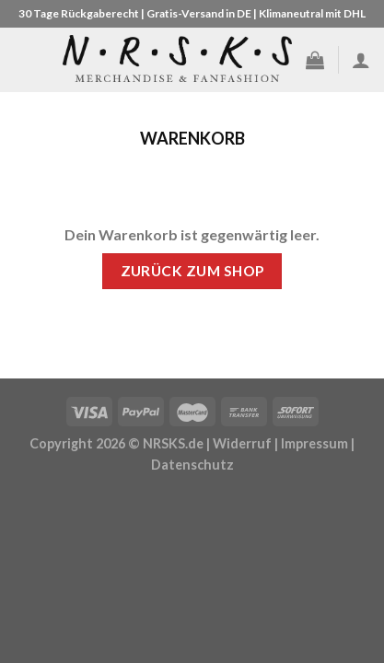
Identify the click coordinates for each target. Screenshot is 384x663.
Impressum (314, 443)
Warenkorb (192, 138)
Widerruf (242, 443)
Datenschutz (192, 464)
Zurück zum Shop (192, 270)
